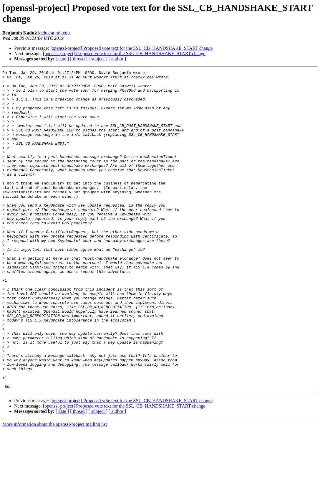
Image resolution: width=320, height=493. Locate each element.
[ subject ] (98, 58)
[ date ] (62, 58)
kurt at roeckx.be (132, 78)
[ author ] (117, 58)
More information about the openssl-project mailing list (54, 487)
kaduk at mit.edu (54, 32)
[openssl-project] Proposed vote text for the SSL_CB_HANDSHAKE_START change (131, 48)
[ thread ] (78, 58)
